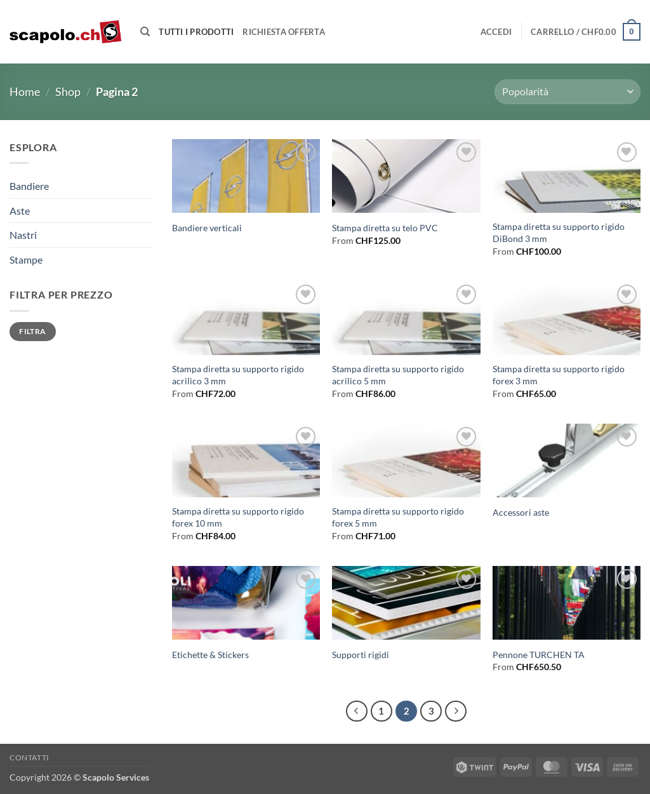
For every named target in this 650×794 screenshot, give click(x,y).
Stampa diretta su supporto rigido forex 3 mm (559, 374)
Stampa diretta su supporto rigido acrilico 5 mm (398, 374)
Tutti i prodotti (196, 32)
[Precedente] (357, 711)
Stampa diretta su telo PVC (385, 227)
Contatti (30, 757)
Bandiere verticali (207, 227)
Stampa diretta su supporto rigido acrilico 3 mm (238, 374)
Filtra (32, 331)
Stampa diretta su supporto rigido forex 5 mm (398, 517)
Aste (20, 211)
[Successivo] (456, 711)
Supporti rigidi (360, 654)
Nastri (23, 235)
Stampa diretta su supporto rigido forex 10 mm (238, 517)
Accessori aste (521, 512)
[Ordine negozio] (567, 91)
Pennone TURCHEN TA (539, 654)
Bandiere (29, 186)
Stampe (26, 259)
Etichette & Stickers (210, 654)
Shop (68, 91)
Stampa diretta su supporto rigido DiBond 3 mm (559, 232)
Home (25, 91)
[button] (496, 31)
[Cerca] (145, 32)
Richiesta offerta (283, 32)
